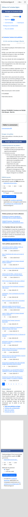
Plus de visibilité (8, 29)
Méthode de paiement (8, 219)
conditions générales (16, 228)
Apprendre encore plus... (9, 211)
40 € (20, 214)
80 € (5, 216)
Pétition (6, 16)
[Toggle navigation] (25, 2)
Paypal (7, 221)
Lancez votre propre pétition (14, 268)
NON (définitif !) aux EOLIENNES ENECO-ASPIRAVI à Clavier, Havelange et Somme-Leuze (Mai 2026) (13, 399)
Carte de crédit (18, 221)
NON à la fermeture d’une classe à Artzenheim (13, 328)
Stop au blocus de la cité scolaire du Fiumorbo (13, 296)
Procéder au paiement (9, 224)
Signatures (9, 19)
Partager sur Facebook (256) (12, 11)
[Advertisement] (14, 48)
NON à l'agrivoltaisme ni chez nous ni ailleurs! (13, 308)
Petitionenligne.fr (7, 2)
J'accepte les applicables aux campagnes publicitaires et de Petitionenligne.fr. (15, 230)
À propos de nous (9, 440)
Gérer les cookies (9, 438)
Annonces (16, 16)
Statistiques (20, 22)
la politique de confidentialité (13, 231)
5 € (4, 214)
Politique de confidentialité (10, 26)
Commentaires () (7, 156)
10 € (9, 214)
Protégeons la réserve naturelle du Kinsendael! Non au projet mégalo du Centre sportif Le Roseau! (12, 246)
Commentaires (8, 22)
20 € (15, 214)
